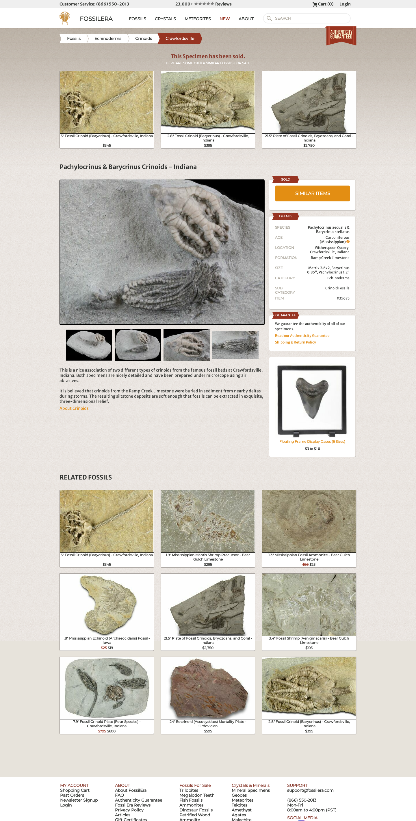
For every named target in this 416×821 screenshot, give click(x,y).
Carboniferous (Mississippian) (335, 239)
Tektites (239, 805)
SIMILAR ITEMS (312, 193)
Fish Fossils (191, 800)
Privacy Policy (129, 810)
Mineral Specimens (251, 790)
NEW (225, 18)
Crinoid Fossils (337, 288)
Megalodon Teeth (196, 795)
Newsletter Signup (79, 800)
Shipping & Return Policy (295, 342)
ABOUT (246, 18)
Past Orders (72, 795)
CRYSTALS (165, 18)
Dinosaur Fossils (196, 810)
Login (345, 4)
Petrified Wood (194, 815)
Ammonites (191, 805)
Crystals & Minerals (251, 785)
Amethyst (242, 810)
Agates (239, 815)
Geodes (239, 795)
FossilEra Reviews (133, 805)
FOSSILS (137, 18)
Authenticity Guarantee (138, 800)
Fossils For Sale (195, 785)
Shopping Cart (75, 790)
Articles (122, 815)
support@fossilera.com (310, 790)
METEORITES (198, 18)
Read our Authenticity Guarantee (302, 335)
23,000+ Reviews (203, 4)
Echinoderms (338, 278)
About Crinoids (74, 408)
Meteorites (242, 800)
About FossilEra (130, 790)
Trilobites (188, 790)
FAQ (119, 795)
